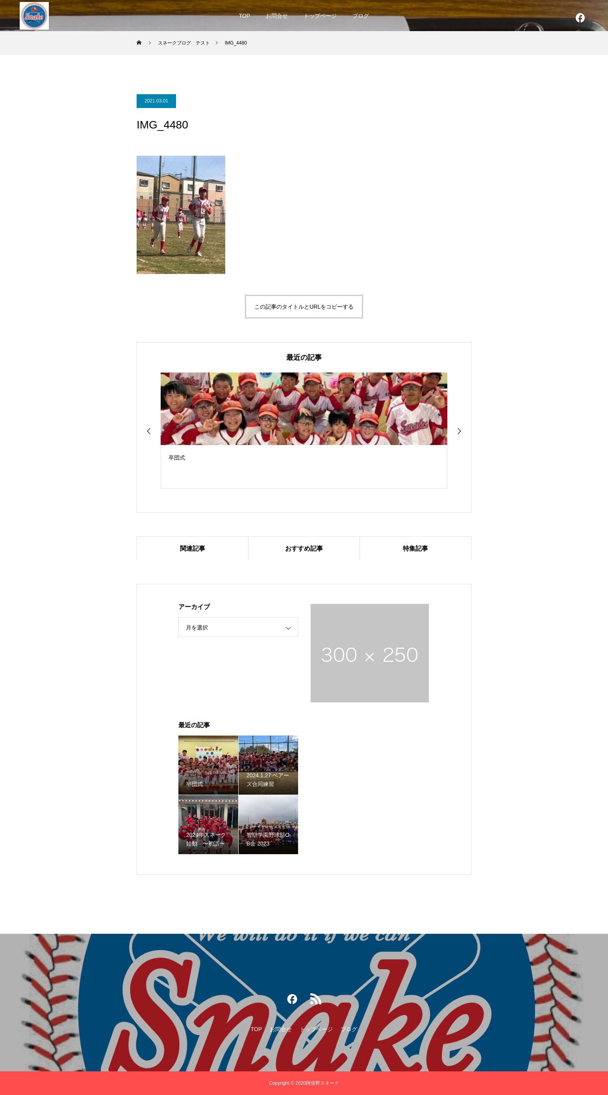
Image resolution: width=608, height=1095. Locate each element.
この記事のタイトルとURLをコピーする (304, 307)
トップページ (320, 16)
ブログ (360, 16)
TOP (244, 16)
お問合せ (277, 16)
